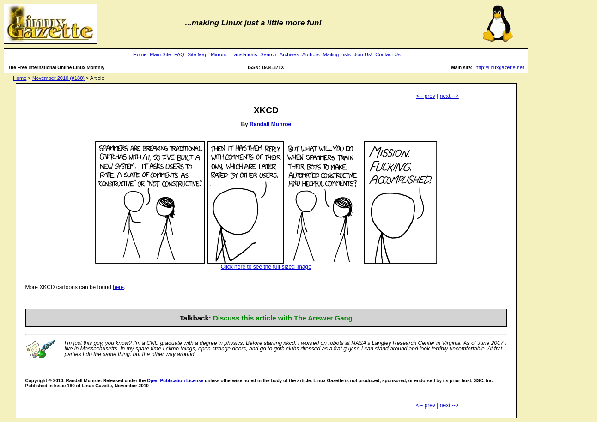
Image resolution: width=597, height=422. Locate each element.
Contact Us (387, 54)
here (118, 287)
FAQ (179, 54)
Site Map (197, 54)
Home (139, 54)
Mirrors (218, 54)
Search (268, 54)
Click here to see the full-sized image (266, 264)
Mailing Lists (337, 54)
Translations (243, 54)
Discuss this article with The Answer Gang (283, 318)
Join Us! (363, 54)
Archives (289, 54)
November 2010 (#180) (58, 78)
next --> (449, 96)
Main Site (160, 54)
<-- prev (425, 96)
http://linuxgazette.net (499, 67)
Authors (311, 54)
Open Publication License (175, 380)
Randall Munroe (270, 124)
